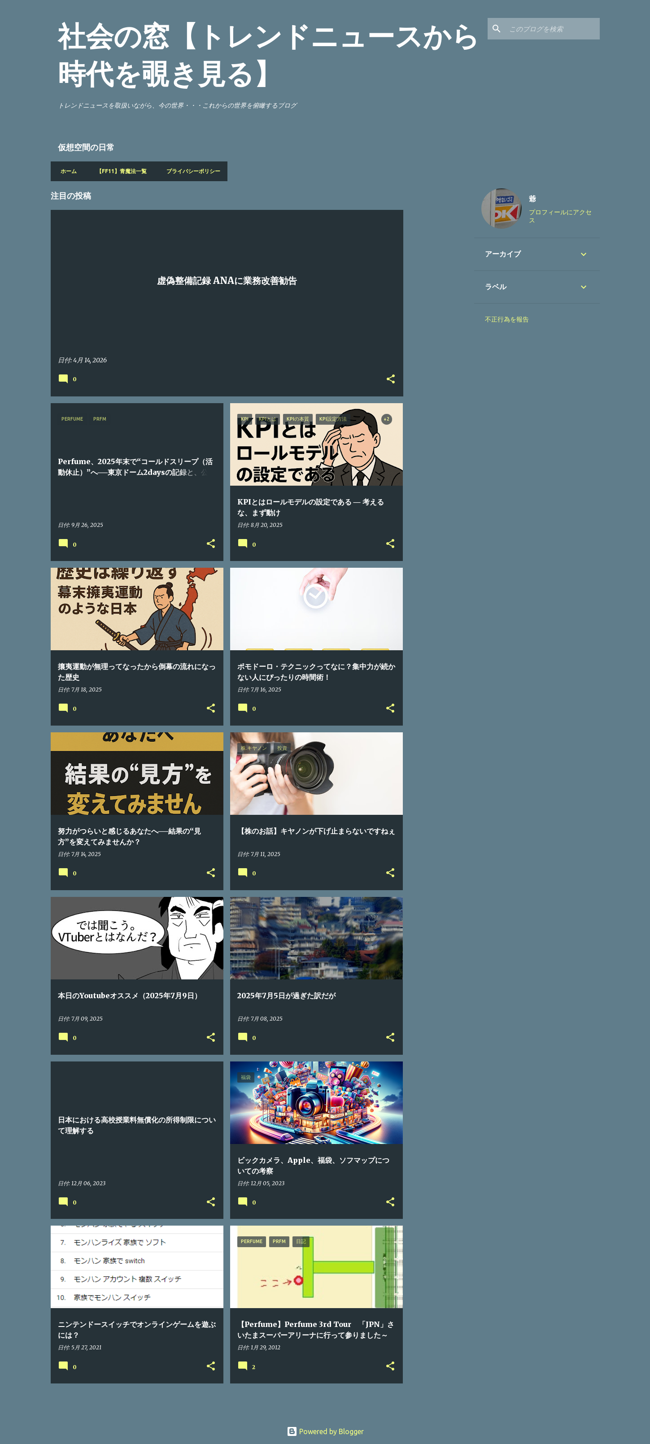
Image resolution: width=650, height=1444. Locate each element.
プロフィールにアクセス (560, 216)
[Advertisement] (438, 315)
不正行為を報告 (507, 319)
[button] (390, 380)
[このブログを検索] (553, 28)
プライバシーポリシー (191, 171)
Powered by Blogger (325, 1431)
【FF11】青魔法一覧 (119, 171)
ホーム (66, 171)
